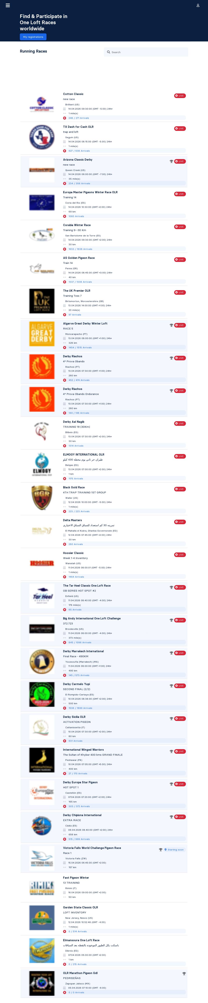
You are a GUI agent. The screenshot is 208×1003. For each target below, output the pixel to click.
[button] (7, 5)
